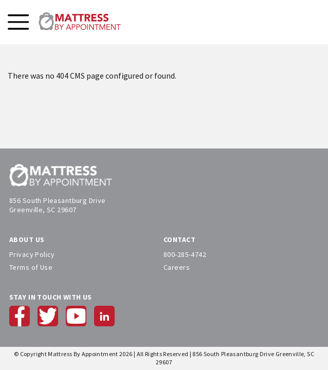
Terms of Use (30, 267)
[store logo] (80, 22)
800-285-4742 (184, 254)
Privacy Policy (32, 254)
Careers (176, 267)
